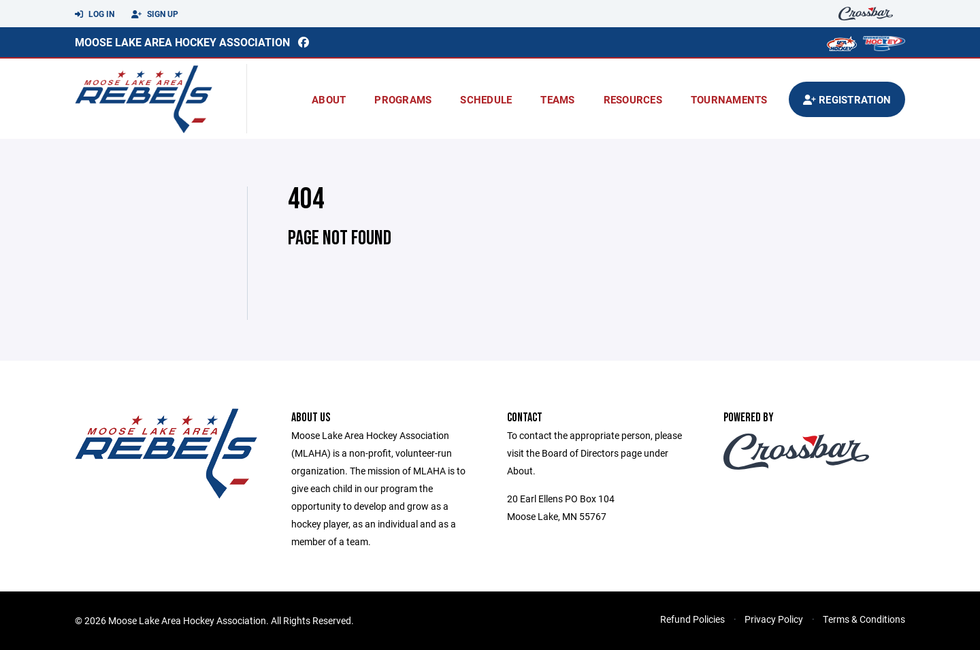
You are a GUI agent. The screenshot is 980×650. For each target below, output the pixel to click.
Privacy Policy (774, 619)
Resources (633, 99)
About (329, 99)
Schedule (486, 99)
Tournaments (729, 99)
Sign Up (154, 14)
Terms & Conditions (864, 619)
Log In (94, 14)
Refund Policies (692, 619)
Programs (402, 99)
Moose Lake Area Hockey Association (182, 42)
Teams (557, 99)
